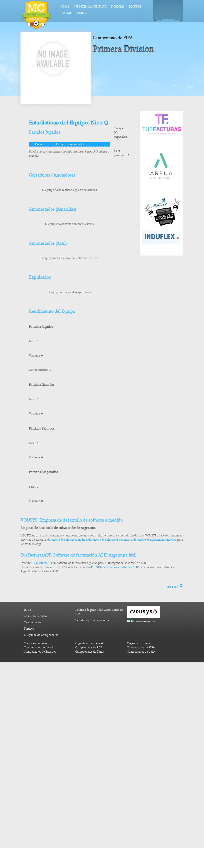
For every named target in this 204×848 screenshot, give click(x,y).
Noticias (118, 6)
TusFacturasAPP (42, 563)
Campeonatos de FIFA (141, 647)
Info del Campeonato (90, 6)
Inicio (27, 610)
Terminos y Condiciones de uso (94, 620)
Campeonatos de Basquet (40, 651)
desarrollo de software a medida (67, 539)
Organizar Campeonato (89, 643)
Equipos (135, 6)
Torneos (29, 628)
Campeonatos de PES (88, 647)
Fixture (66, 13)
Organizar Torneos (138, 643)
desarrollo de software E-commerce (110, 539)
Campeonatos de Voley (141, 651)
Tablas (82, 13)
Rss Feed (175, 587)
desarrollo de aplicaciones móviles (154, 539)
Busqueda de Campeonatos (41, 635)
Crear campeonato (35, 616)
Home (64, 6)
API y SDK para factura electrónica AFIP (114, 567)
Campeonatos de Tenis (89, 651)
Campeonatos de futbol (38, 647)
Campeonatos (32, 622)
